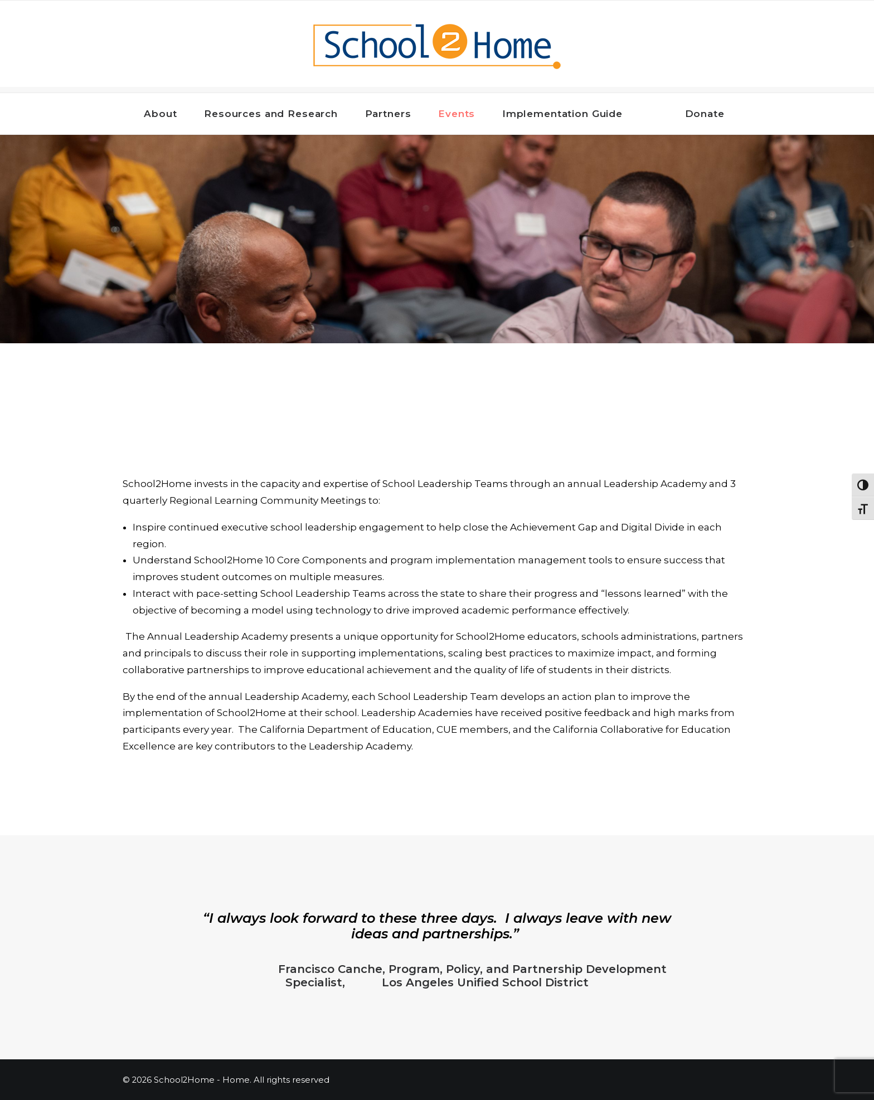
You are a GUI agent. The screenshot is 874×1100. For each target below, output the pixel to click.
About (165, 113)
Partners (393, 113)
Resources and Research (276, 113)
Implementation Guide (567, 113)
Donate (705, 113)
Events (461, 113)
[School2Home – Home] (437, 46)
